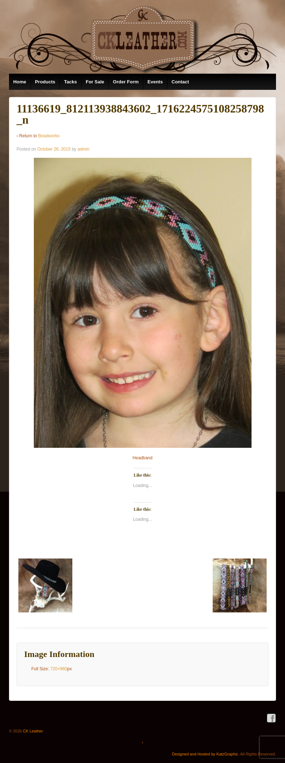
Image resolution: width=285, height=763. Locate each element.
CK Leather (32, 731)
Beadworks (48, 135)
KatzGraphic (227, 754)
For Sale (95, 81)
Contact (180, 81)
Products (45, 81)
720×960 (58, 668)
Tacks (70, 81)
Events (155, 81)
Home (19, 81)
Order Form (126, 81)
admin (83, 149)
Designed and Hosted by (194, 754)
